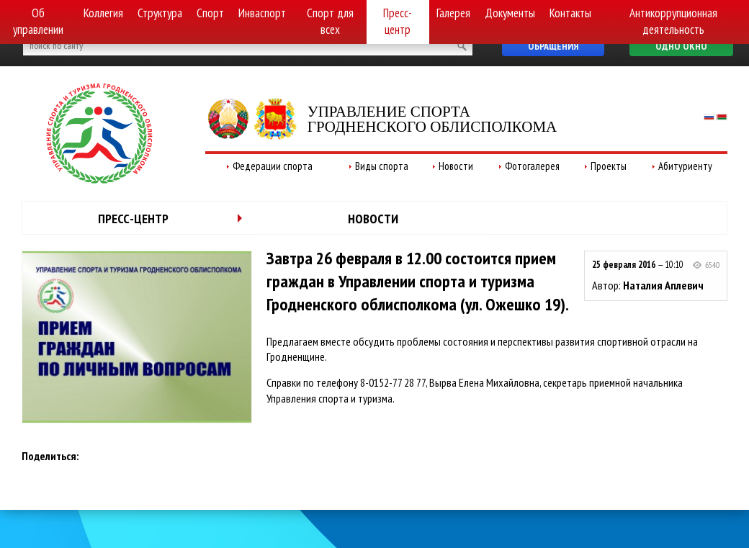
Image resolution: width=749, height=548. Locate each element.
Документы (510, 13)
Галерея (453, 13)
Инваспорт (262, 13)
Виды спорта (381, 166)
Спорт (210, 13)
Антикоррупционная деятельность (673, 21)
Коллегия (103, 13)
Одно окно (681, 46)
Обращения (553, 46)
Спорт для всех (330, 21)
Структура (160, 13)
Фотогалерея (532, 166)
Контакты (570, 13)
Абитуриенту (685, 166)
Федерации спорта (273, 166)
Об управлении (38, 21)
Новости (456, 166)
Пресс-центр (397, 21)
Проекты (609, 166)
